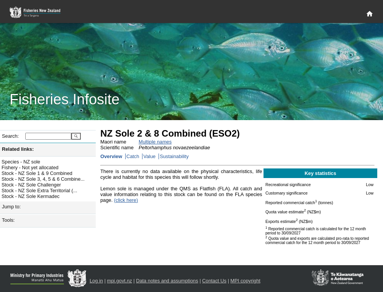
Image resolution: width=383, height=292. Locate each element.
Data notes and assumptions (167, 281)
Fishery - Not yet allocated (30, 167)
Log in (96, 281)
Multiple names (155, 142)
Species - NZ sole (21, 162)
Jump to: (11, 207)
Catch (132, 156)
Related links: (18, 149)
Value (149, 156)
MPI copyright (245, 281)
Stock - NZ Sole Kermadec (30, 196)
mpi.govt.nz (119, 281)
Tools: (8, 220)
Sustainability (174, 156)
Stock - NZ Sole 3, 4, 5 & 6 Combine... (43, 179)
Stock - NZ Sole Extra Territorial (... (39, 190)
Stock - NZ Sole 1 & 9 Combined (37, 173)
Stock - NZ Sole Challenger (31, 185)
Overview (111, 156)
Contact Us (214, 281)
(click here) (126, 200)
